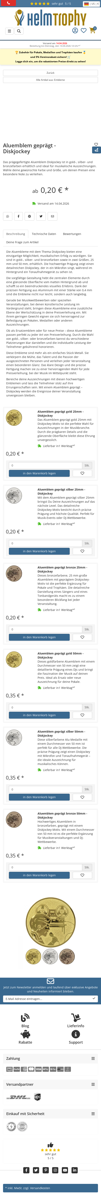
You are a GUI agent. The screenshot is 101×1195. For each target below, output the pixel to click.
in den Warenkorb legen (39, 473)
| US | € (91, 4)
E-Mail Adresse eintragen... (50, 999)
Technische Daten (44, 234)
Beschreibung (15, 234)
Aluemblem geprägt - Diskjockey (29, 148)
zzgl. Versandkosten (36, 1188)
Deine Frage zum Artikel (22, 242)
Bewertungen (72, 234)
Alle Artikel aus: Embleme (50, 80)
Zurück (50, 72)
